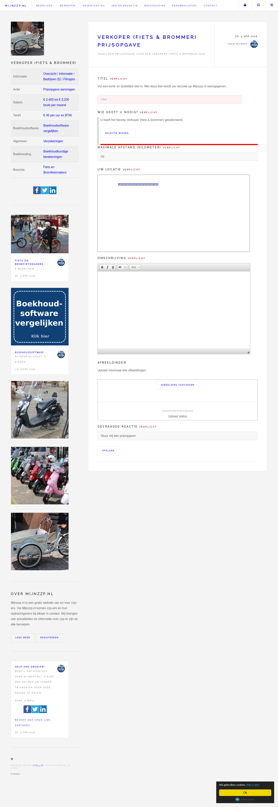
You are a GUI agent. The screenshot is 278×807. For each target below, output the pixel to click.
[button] (102, 267)
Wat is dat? (257, 785)
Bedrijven (44, 5)
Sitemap (15, 774)
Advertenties (94, 5)
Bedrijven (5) (52, 79)
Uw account (245, 5)
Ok (245, 793)
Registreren (49, 638)
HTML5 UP (38, 765)
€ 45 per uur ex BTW (57, 115)
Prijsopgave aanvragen (59, 89)
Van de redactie (124, 5)
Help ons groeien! (30, 666)
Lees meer (22, 638)
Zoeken (258, 5)
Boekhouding (155, 5)
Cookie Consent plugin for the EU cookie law (245, 799)
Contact (211, 5)
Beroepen (67, 5)
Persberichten (184, 5)
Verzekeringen (53, 141)
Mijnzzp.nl (16, 5)
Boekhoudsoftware (29, 352)
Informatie (66, 73)
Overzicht (50, 73)
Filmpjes (69, 79)
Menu (272, 5)
